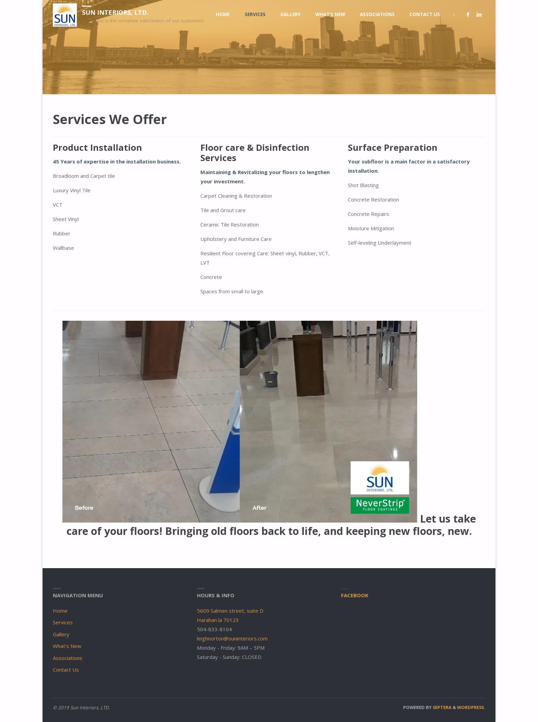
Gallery (61, 634)
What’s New (67, 646)
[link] (453, 14)
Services (63, 622)
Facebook (355, 595)
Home (60, 610)
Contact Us (66, 669)
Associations (67, 657)
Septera (442, 707)
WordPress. (471, 707)
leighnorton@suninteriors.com (232, 638)
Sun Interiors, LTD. (115, 12)
